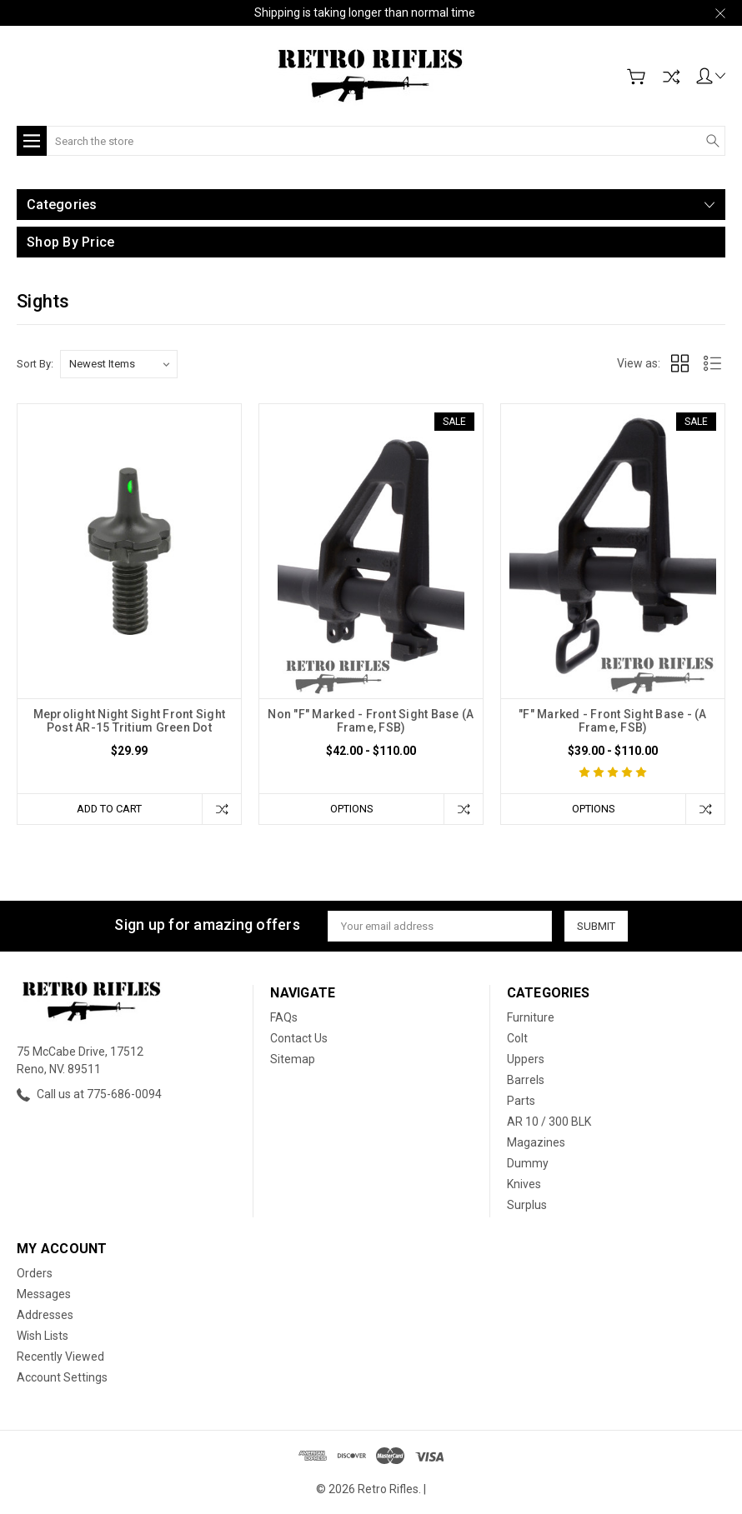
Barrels (525, 1080)
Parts (521, 1100)
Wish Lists (42, 1335)
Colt (517, 1038)
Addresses (45, 1315)
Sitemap (292, 1059)
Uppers (525, 1059)
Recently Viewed (60, 1356)
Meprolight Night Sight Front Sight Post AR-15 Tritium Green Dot (129, 720)
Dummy (528, 1163)
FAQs (284, 1017)
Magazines (536, 1142)
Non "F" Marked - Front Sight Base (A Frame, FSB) (371, 720)
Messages (44, 1294)
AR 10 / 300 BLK (549, 1121)
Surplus (527, 1205)
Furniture (530, 1017)
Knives (524, 1184)
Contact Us (299, 1038)
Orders (35, 1273)
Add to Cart (109, 808)
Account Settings (62, 1377)
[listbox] (119, 364)
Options (351, 808)
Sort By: (35, 363)
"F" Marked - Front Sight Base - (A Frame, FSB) (613, 720)
